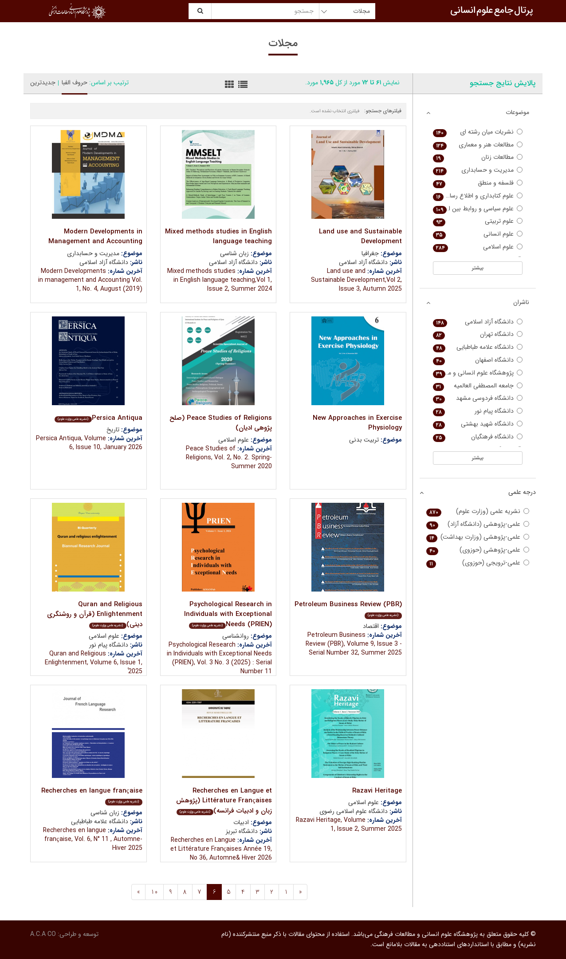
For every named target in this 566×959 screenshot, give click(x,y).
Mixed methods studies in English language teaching (218, 236)
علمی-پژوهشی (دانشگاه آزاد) (478, 524)
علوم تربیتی (478, 221)
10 (154, 892)
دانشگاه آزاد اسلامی (478, 322)
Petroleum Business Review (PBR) (348, 609)
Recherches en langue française (91, 795)
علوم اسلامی (478, 247)
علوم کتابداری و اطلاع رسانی (478, 196)
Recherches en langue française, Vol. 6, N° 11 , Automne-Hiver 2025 (92, 839)
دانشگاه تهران (478, 334)
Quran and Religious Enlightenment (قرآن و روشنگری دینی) (94, 614)
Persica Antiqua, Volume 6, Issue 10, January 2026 (89, 443)
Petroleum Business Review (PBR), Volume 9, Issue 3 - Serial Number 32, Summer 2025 (354, 644)
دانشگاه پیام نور (478, 411)
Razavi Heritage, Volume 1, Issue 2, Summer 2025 (349, 824)
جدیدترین (42, 82)
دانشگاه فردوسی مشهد (478, 398)
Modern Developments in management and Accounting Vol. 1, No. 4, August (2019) (90, 280)
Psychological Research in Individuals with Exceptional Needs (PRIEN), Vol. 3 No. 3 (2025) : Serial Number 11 (219, 658)
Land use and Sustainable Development (360, 236)
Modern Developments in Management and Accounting (95, 236)
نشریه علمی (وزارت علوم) (478, 511)
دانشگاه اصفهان (478, 360)
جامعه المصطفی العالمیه (478, 386)
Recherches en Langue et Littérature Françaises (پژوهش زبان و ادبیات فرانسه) (224, 800)
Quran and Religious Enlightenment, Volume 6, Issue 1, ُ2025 (93, 662)
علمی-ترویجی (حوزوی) (478, 563)
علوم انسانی (478, 234)
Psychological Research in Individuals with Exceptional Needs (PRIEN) (228, 614)
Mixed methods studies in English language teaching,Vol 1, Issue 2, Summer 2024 (219, 280)
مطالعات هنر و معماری (478, 145)
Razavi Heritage (377, 790)
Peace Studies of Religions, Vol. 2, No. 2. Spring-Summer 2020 (229, 457)
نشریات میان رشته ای (478, 132)
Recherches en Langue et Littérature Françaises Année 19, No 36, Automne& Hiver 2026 (221, 849)
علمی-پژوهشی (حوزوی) (478, 550)
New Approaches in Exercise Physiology (357, 423)
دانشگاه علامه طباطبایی (478, 347)
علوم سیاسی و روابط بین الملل (478, 209)
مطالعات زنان (478, 157)
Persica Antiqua (98, 418)
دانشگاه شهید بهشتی (478, 424)
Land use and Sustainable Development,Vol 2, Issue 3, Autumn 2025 (356, 280)
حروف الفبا (74, 82)
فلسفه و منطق (478, 183)
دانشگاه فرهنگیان (478, 437)
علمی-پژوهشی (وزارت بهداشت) (478, 537)
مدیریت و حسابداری (478, 170)
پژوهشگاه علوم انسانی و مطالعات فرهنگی (478, 373)
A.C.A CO (43, 934)
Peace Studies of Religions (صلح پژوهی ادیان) (220, 423)
